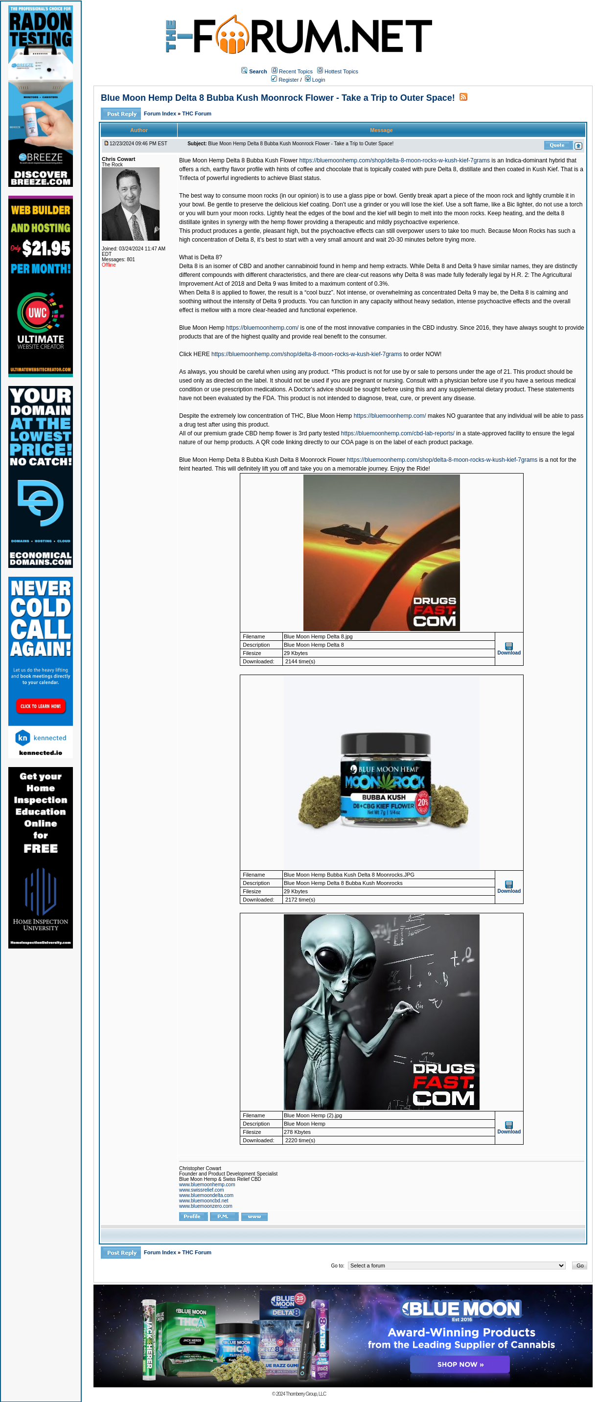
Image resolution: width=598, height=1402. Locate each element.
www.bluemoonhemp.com (207, 1184)
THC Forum (196, 113)
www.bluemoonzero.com (205, 1206)
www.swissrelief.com (201, 1190)
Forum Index (161, 113)
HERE (201, 354)
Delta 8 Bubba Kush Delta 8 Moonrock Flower (285, 459)
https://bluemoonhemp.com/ (262, 327)
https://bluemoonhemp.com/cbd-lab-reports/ (398, 433)
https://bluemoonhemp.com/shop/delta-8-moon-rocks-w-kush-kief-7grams (394, 160)
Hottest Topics (341, 71)
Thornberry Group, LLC (306, 1394)
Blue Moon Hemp (202, 327)
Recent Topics (296, 71)
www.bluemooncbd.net (204, 1200)
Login (315, 80)
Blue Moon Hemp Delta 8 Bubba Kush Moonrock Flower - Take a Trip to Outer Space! (278, 98)
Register (285, 80)
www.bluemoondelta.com (206, 1195)
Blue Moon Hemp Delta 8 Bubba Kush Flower (238, 160)
